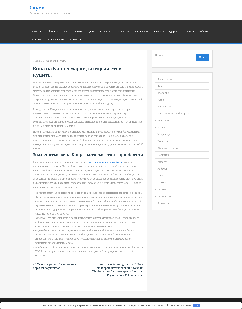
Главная (37, 31)
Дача (92, 31)
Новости (105, 31)
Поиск (159, 55)
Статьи (189, 31)
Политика (78, 31)
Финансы (75, 39)
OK (196, 305)
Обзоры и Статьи (57, 31)
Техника (159, 31)
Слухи (37, 8)
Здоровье (174, 31)
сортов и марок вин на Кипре (105, 162)
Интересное (141, 31)
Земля (161, 99)
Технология (122, 31)
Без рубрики (164, 79)
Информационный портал (173, 113)
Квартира (163, 120)
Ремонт (36, 39)
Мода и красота (55, 39)
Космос (161, 127)
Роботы (203, 31)
